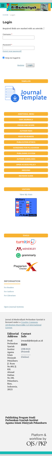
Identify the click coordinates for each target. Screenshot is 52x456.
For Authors (9, 291)
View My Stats (26, 194)
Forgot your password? (12, 51)
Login (30, 65)
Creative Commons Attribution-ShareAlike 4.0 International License (23, 325)
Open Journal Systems (14, 307)
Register (20, 65)
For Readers (9, 287)
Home (5, 15)
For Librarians (10, 295)
